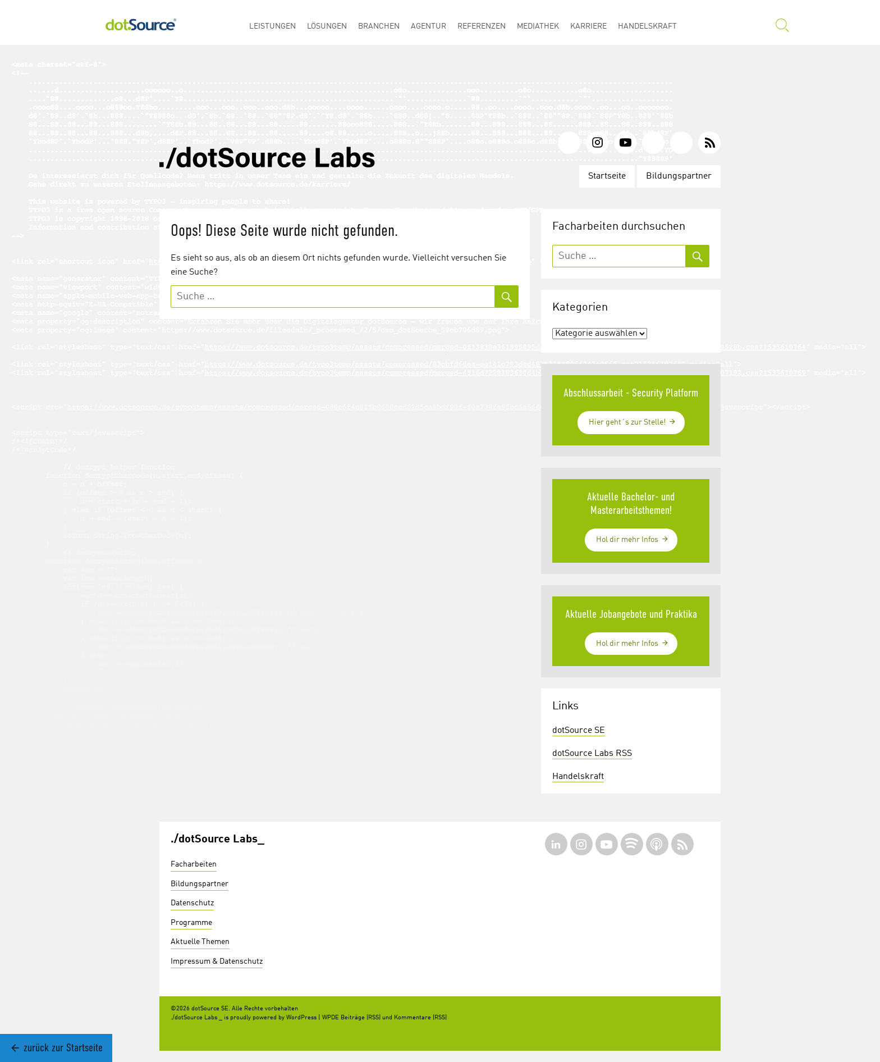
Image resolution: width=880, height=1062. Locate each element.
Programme (191, 923)
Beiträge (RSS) (361, 1018)
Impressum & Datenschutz (217, 961)
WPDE (330, 1018)
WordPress (301, 1018)
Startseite (607, 176)
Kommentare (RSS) (420, 1018)
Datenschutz (192, 903)
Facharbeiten (194, 864)
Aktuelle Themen (200, 942)
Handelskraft (578, 776)
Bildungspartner (679, 176)
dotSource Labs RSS (592, 753)
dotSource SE (578, 730)
